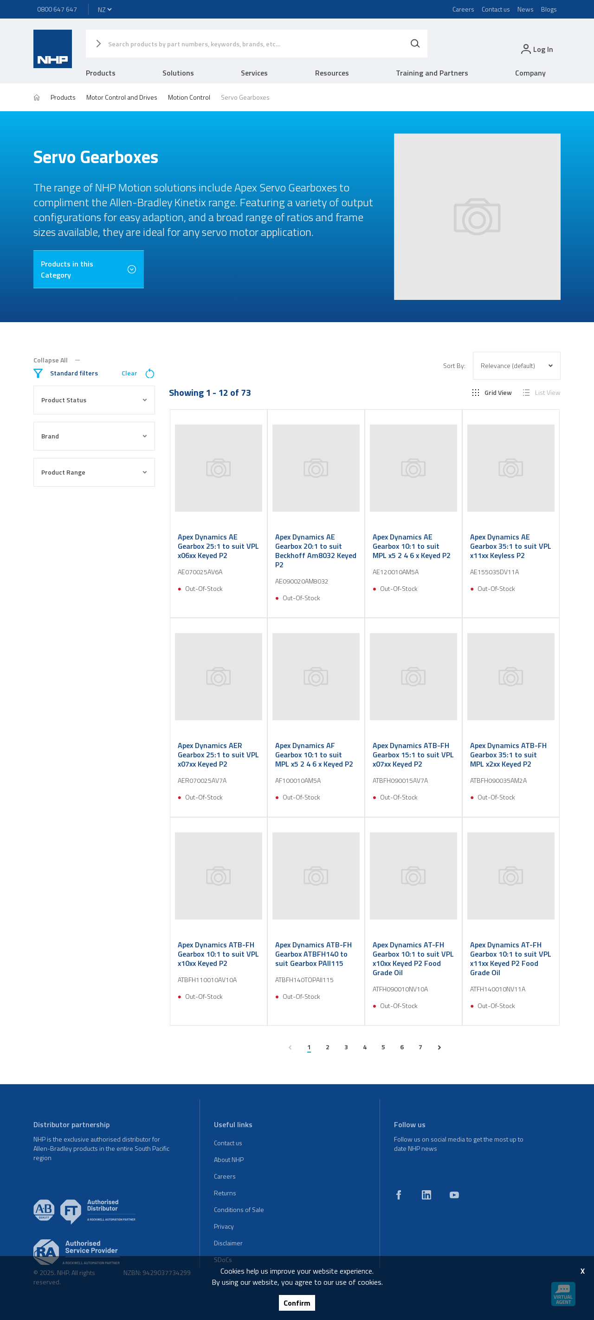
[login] (536, 49)
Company (530, 72)
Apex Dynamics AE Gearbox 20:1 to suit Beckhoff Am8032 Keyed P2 (315, 550)
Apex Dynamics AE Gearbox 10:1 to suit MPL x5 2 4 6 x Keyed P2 (412, 546)
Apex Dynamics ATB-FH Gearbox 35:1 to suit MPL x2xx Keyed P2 (508, 754)
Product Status (94, 400)
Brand (94, 436)
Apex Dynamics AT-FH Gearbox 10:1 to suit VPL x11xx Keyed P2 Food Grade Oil (510, 958)
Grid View (492, 392)
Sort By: (454, 365)
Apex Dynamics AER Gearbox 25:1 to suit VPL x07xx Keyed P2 (218, 754)
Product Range (94, 472)
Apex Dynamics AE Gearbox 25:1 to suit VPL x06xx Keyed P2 (218, 546)
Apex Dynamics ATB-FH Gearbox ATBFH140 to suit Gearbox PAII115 (313, 954)
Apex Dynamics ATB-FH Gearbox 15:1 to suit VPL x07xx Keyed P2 (413, 754)
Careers (463, 9)
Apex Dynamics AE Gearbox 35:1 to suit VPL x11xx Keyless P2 (510, 546)
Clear (138, 373)
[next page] (439, 1047)
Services (254, 72)
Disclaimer (228, 1243)
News (525, 9)
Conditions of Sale (239, 1209)
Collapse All (56, 360)
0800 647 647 (57, 9)
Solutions (178, 72)
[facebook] (398, 1194)
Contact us (496, 9)
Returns (225, 1193)
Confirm (297, 1302)
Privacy (224, 1226)
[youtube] (454, 1194)
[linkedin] (426, 1194)
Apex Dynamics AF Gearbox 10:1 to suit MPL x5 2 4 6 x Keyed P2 (314, 754)
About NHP (229, 1159)
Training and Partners (432, 72)
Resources (332, 72)
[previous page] (290, 1047)
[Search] (415, 43)
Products (101, 72)
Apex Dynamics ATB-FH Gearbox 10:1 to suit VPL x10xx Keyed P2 (218, 954)
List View (542, 392)
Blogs (549, 9)
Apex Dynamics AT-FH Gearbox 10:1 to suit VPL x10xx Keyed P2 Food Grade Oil (413, 958)
